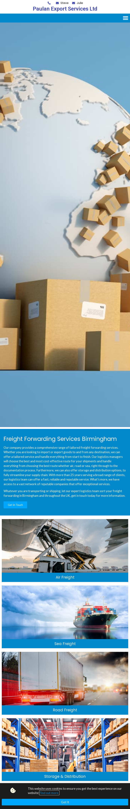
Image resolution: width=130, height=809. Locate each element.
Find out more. (49, 793)
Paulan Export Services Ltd (65, 9)
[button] (125, 18)
